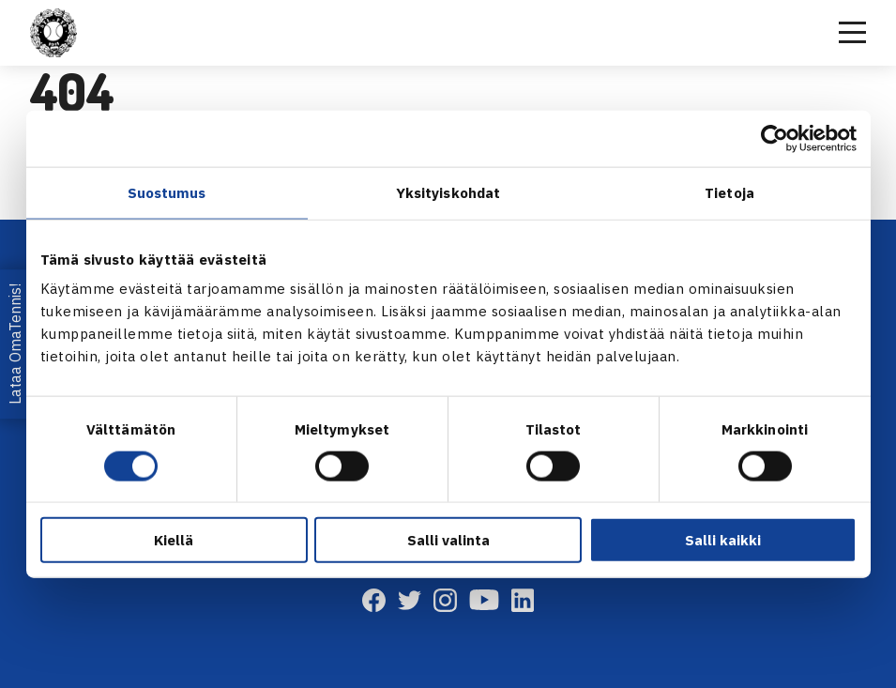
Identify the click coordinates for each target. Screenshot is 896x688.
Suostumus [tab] (167, 192)
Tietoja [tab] (729, 192)
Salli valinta (448, 540)
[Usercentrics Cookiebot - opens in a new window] (774, 138)
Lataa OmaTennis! (15, 344)
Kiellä (173, 540)
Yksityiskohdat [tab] (448, 192)
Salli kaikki (723, 540)
